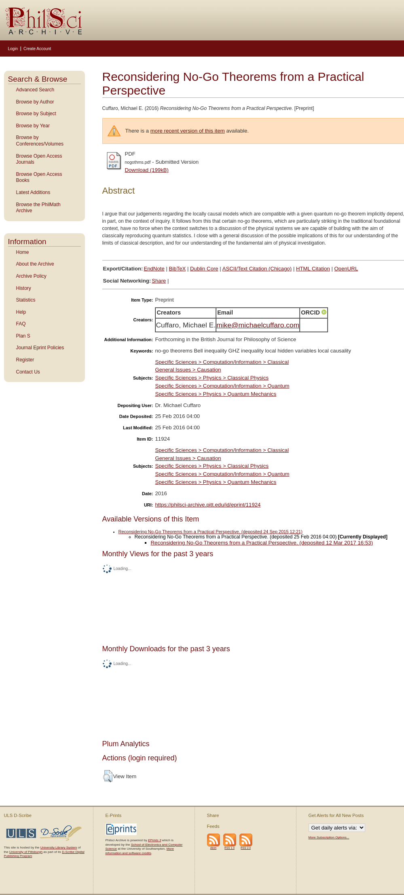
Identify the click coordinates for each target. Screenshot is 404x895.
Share (159, 281)
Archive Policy (31, 276)
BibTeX (177, 269)
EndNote (154, 269)
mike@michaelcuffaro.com (257, 325)
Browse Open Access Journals (39, 159)
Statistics (26, 300)
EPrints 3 (154, 840)
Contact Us (28, 372)
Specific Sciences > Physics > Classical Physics (212, 378)
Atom (213, 847)
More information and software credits (140, 851)
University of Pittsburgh (25, 852)
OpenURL (346, 269)
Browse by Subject (36, 113)
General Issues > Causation (188, 370)
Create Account (37, 48)
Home (22, 252)
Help (21, 312)
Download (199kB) (147, 170)
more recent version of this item (187, 131)
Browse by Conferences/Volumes (39, 141)
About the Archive (35, 264)
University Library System (58, 847)
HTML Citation (313, 269)
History (23, 288)
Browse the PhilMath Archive (38, 208)
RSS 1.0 (229, 847)
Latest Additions (33, 192)
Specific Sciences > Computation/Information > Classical (222, 362)
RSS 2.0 (246, 847)
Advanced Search (35, 90)
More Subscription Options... (329, 837)
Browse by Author (35, 102)
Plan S (23, 336)
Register (25, 360)
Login (13, 48)
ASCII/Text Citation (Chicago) (257, 269)
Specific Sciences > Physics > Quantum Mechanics (215, 394)
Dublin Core (204, 269)
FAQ (21, 324)
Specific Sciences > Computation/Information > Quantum (222, 386)
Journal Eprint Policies (40, 347)
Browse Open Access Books (39, 177)
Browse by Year (33, 126)
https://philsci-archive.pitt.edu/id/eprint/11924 (207, 505)
